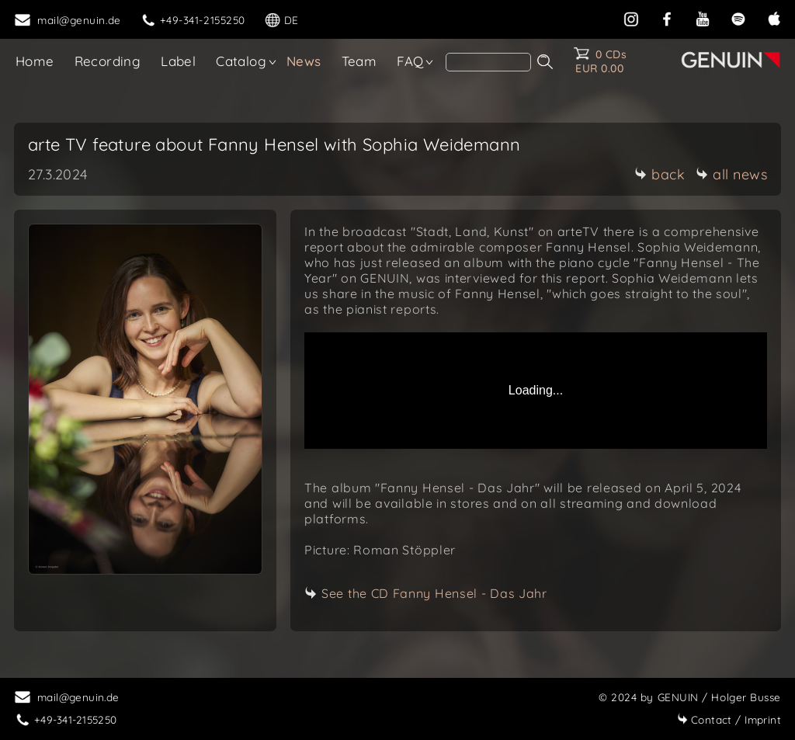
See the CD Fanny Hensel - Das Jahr (434, 593)
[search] (488, 62)
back (659, 174)
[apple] (774, 17)
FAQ (410, 61)
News (303, 61)
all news (731, 174)
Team (359, 61)
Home (35, 61)
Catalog (241, 61)
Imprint (729, 719)
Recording (108, 61)
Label (178, 61)
